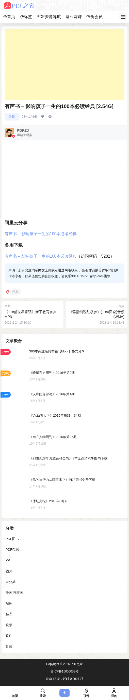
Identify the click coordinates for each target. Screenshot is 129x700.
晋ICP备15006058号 (64, 671)
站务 (9, 603)
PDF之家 (76, 664)
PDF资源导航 (49, 17)
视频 (9, 625)
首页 (9, 17)
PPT (9, 560)
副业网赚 (74, 17)
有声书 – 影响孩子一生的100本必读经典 (41, 234)
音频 (12, 116)
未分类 (10, 582)
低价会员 (94, 17)
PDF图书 (12, 539)
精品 (9, 614)
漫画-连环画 (14, 593)
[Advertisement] (64, 64)
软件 (9, 636)
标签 (26, 17)
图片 (9, 571)
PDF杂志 (12, 550)
